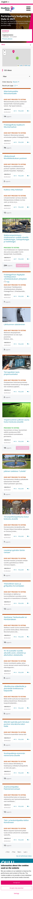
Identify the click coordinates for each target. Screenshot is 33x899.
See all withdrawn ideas (24, 856)
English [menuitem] (4, 2)
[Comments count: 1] (28, 603)
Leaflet (20, 65)
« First (7, 852)
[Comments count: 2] (28, 636)
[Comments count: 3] (28, 259)
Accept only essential (16, 888)
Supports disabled (22, 265)
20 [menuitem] (15, 85)
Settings (16, 893)
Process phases (7, 39)
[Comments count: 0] (28, 111)
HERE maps (27, 65)
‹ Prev (13, 852)
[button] (13, 51)
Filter (16, 76)
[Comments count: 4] (28, 142)
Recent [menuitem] (15, 82)
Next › (19, 852)
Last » (25, 852)
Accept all (16, 883)
